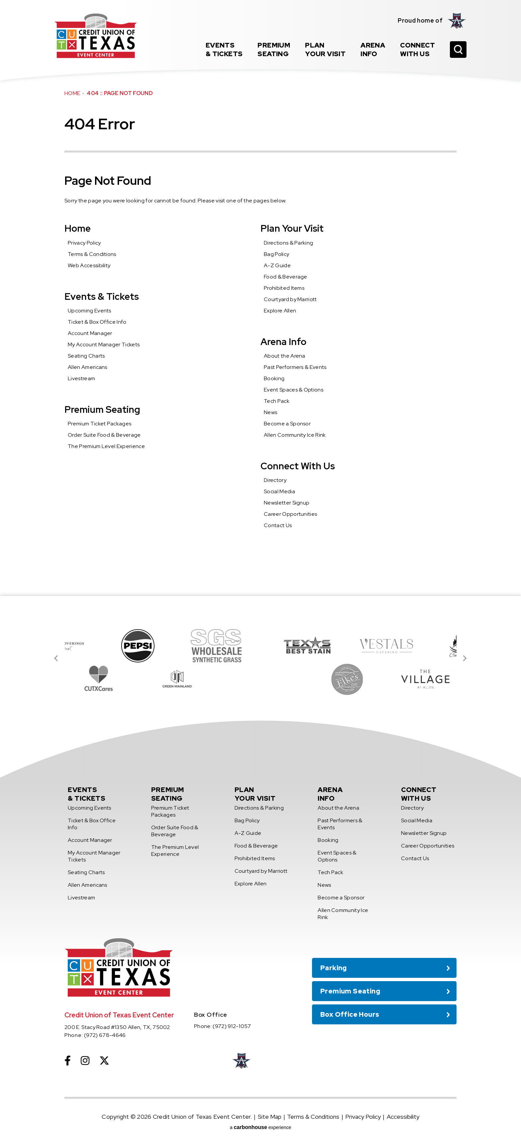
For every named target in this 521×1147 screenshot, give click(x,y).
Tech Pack (276, 401)
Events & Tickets (101, 296)
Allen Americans (87, 367)
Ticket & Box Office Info (97, 321)
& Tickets (224, 49)
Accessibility (403, 1116)
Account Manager (90, 333)
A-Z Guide (277, 265)
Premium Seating (102, 409)
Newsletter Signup (286, 502)
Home (72, 93)
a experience (260, 1127)
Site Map (269, 1116)
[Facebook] (67, 1061)
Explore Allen (280, 310)
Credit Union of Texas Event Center (95, 35)
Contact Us (278, 525)
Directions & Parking (288, 242)
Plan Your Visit (292, 228)
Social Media (279, 491)
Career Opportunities (290, 514)
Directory (275, 480)
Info (373, 49)
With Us (417, 49)
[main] (260, 298)
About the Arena (284, 355)
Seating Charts (86, 355)
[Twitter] (104, 1061)
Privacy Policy (84, 242)
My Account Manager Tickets (104, 344)
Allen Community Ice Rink (295, 434)
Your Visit (325, 49)
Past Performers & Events (295, 367)
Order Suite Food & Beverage (104, 434)
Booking (274, 378)
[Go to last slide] (56, 658)
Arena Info (283, 341)
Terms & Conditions (92, 254)
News (270, 412)
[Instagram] (85, 1061)
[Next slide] (464, 658)
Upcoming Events (89, 310)
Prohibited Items (284, 288)
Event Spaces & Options (293, 389)
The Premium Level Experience (106, 446)
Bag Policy (276, 254)
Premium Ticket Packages (99, 423)
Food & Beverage (285, 276)
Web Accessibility (89, 265)
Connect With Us (297, 466)
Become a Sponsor (287, 423)
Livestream (81, 378)
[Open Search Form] (458, 49)
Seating (274, 49)
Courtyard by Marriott (290, 299)
